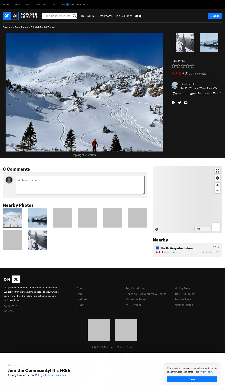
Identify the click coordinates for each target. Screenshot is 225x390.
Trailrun (41, 4)
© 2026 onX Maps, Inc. (103, 347)
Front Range (21, 27)
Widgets (82, 299)
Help (80, 293)
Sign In (215, 15)
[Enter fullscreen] (217, 170)
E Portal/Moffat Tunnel (42, 27)
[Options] (216, 227)
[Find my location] (217, 178)
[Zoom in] (217, 185)
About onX (10, 305)
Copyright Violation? (84, 155)
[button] (173, 102)
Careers (9, 310)
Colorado (7, 27)
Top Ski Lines (123, 15)
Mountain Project (136, 299)
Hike (28, 4)
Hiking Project (183, 288)
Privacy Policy (206, 372)
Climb (6, 4)
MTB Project (133, 304)
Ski (55, 4)
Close (191, 379)
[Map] (187, 199)
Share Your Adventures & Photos (146, 293)
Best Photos (105, 15)
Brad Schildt (189, 84)
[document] (192, 374)
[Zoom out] (217, 190)
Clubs (80, 304)
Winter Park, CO (208, 88)
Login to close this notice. (52, 375)
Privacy (129, 347)
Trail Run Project (185, 293)
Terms (120, 347)
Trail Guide (88, 15)
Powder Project (184, 299)
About (80, 288)
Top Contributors (136, 288)
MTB (17, 4)
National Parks (184, 304)
